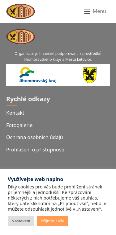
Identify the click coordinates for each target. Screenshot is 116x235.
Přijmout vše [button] (52, 221)
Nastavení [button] (20, 221)
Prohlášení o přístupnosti (35, 149)
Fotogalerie (19, 125)
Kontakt (15, 112)
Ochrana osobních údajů (34, 137)
